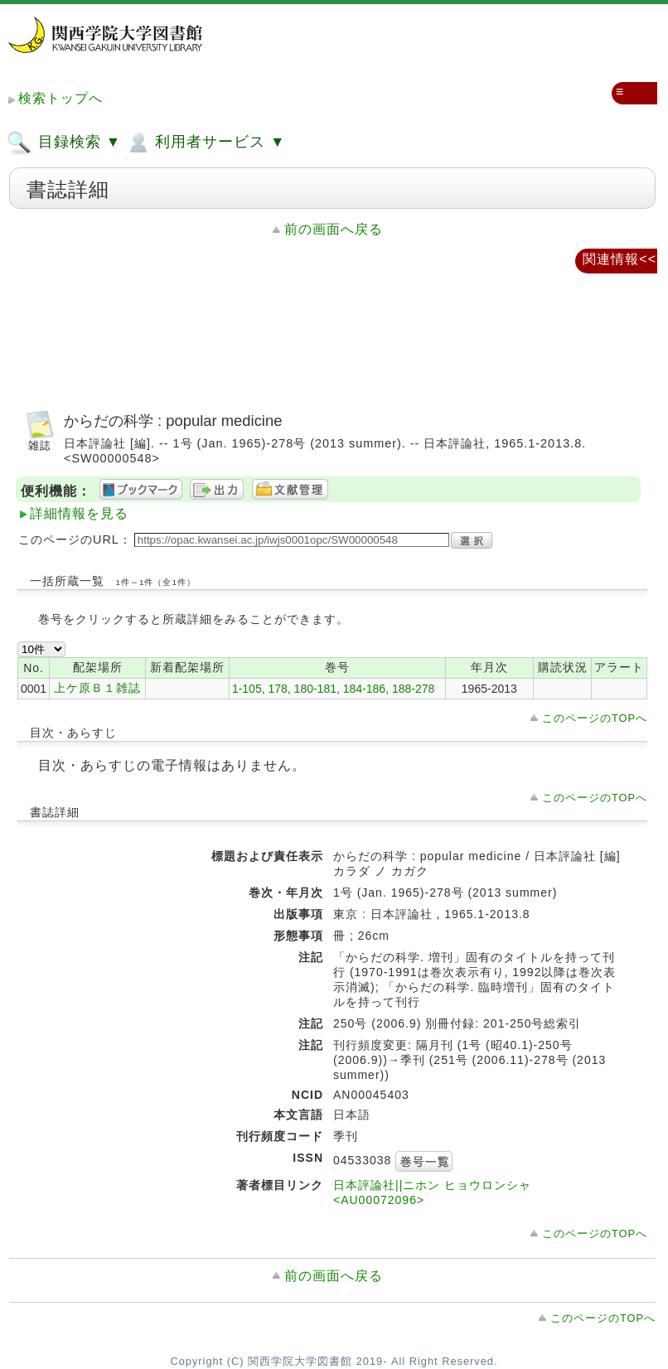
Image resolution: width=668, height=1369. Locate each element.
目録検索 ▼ (64, 142)
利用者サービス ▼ (205, 142)
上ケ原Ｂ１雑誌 (97, 687)
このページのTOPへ (594, 718)
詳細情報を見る (79, 513)
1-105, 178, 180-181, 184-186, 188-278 (333, 688)
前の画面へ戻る (333, 229)
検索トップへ (60, 98)
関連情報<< (619, 259)
